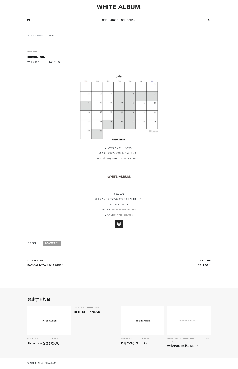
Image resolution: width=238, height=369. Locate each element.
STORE (114, 21)
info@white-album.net (123, 216)
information (33, 52)
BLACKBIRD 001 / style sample (73, 263)
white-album (33, 63)
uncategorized (187, 340)
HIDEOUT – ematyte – (88, 312)
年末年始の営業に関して (183, 346)
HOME (104, 21)
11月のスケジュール (134, 344)
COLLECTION (128, 21)
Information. (165, 263)
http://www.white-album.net (123, 210)
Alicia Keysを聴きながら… (44, 344)
